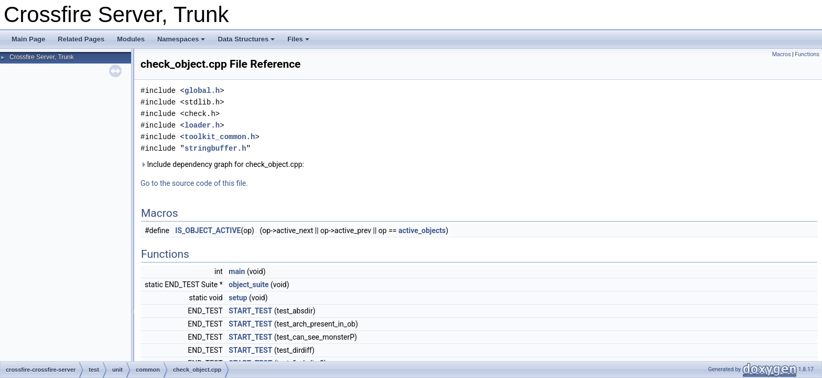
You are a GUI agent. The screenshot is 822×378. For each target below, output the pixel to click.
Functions (807, 54)
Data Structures (246, 39)
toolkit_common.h (220, 137)
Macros (781, 54)
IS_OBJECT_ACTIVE (208, 230)
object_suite (248, 284)
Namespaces (181, 39)
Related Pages (81, 39)
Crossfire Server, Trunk (41, 57)
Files (298, 39)
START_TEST (250, 311)
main (237, 271)
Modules (131, 39)
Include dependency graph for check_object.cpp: (222, 164)
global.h (202, 91)
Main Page (28, 39)
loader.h (202, 125)
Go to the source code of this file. (194, 183)
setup (238, 297)
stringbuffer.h (215, 148)
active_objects (422, 230)
